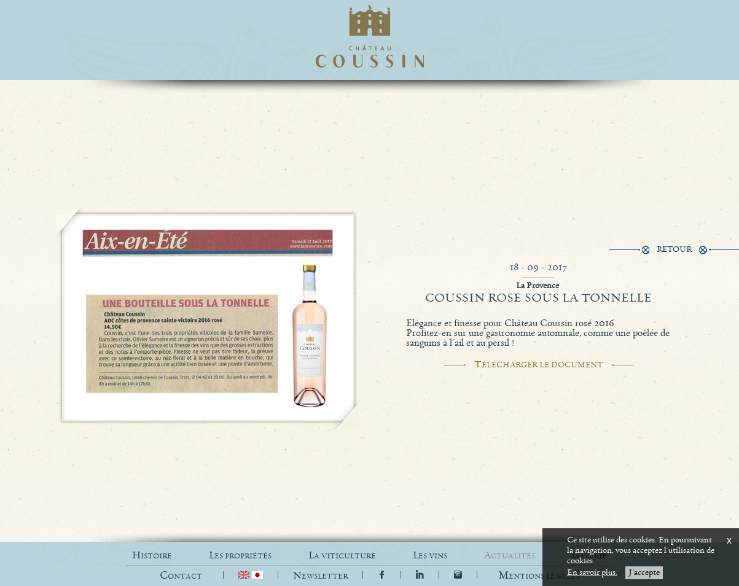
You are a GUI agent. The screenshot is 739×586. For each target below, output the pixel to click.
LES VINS (430, 555)
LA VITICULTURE (342, 555)
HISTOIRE (152, 555)
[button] (538, 575)
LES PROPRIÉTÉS (240, 555)
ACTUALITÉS (509, 555)
